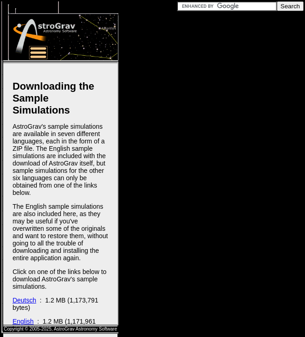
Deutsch (24, 300)
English (23, 321)
